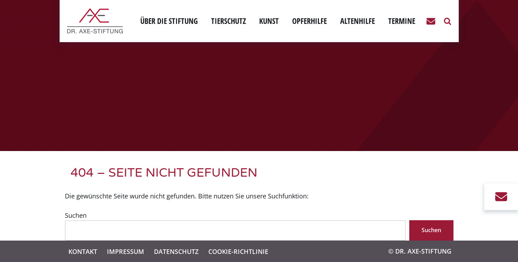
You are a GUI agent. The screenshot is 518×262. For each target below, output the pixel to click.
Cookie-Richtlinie (238, 251)
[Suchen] (447, 21)
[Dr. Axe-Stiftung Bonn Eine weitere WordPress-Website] (96, 20)
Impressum (125, 251)
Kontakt (82, 251)
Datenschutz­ (176, 251)
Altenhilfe (357, 20)
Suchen (76, 215)
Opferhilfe (309, 20)
